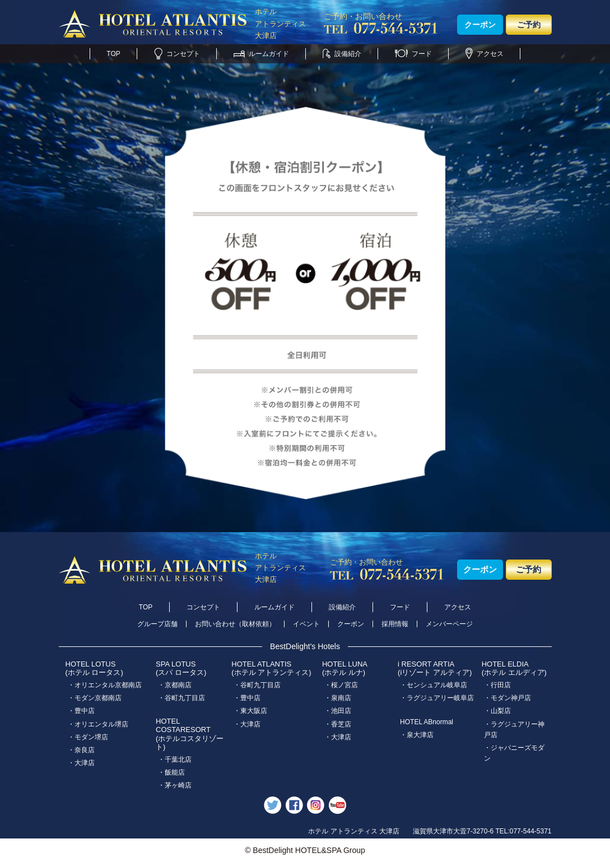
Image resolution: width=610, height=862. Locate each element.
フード (413, 54)
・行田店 (497, 685)
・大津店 (81, 763)
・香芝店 (337, 724)
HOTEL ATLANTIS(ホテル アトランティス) (271, 668)
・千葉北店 (175, 759)
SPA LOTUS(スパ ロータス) (181, 668)
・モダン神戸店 (507, 698)
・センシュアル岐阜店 (433, 685)
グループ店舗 (157, 624)
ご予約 (529, 24)
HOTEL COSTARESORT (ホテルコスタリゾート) (189, 734)
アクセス (484, 54)
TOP (113, 54)
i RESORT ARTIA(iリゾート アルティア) (435, 668)
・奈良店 (81, 750)
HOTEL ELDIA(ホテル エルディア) (514, 668)
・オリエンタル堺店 (98, 724)
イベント (306, 624)
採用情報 (394, 624)
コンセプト (177, 54)
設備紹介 (342, 54)
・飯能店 (171, 772)
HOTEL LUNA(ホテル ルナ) (344, 668)
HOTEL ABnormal (426, 722)
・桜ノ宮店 (341, 685)
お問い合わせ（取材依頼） (235, 624)
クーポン (480, 24)
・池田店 (337, 711)
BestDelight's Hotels (305, 646)
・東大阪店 (250, 711)
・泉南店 (337, 698)
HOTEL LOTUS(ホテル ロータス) (94, 668)
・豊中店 (81, 711)
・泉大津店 (417, 735)
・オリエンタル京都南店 (105, 685)
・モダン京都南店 (95, 698)
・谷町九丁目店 (181, 698)
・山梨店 (497, 711)
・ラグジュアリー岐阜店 (437, 698)
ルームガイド (261, 54)
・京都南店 (175, 685)
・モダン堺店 (88, 737)
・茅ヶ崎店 (175, 785)
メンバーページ (449, 624)
